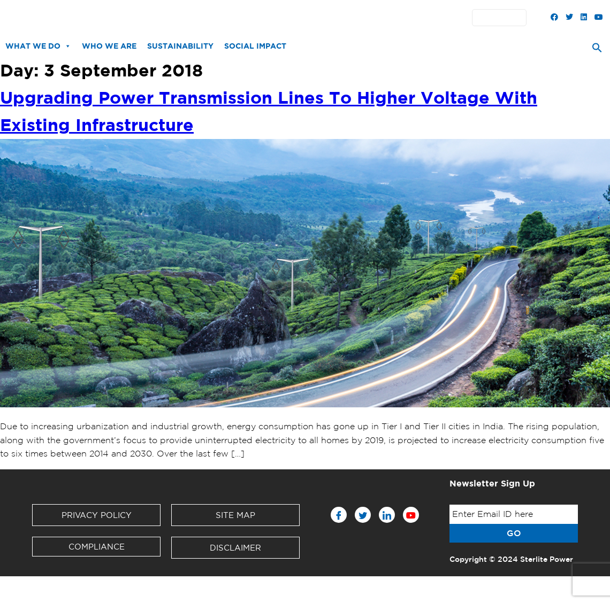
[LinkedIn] (387, 515)
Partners (303, 17)
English (502, 18)
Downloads (213, 17)
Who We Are (109, 45)
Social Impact (255, 45)
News (173, 17)
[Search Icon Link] (597, 50)
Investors (261, 17)
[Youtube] (411, 515)
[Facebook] (339, 515)
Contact (344, 17)
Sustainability (180, 45)
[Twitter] (363, 515)
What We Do (38, 45)
